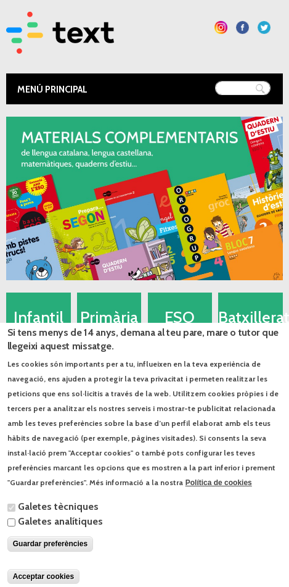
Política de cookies (218, 497)
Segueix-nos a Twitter (264, 27)
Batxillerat (250, 317)
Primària (109, 317)
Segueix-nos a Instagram (220, 27)
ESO (180, 317)
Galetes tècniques (58, 521)
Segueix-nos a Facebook (242, 27)
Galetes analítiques (60, 536)
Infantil (38, 317)
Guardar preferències (50, 558)
